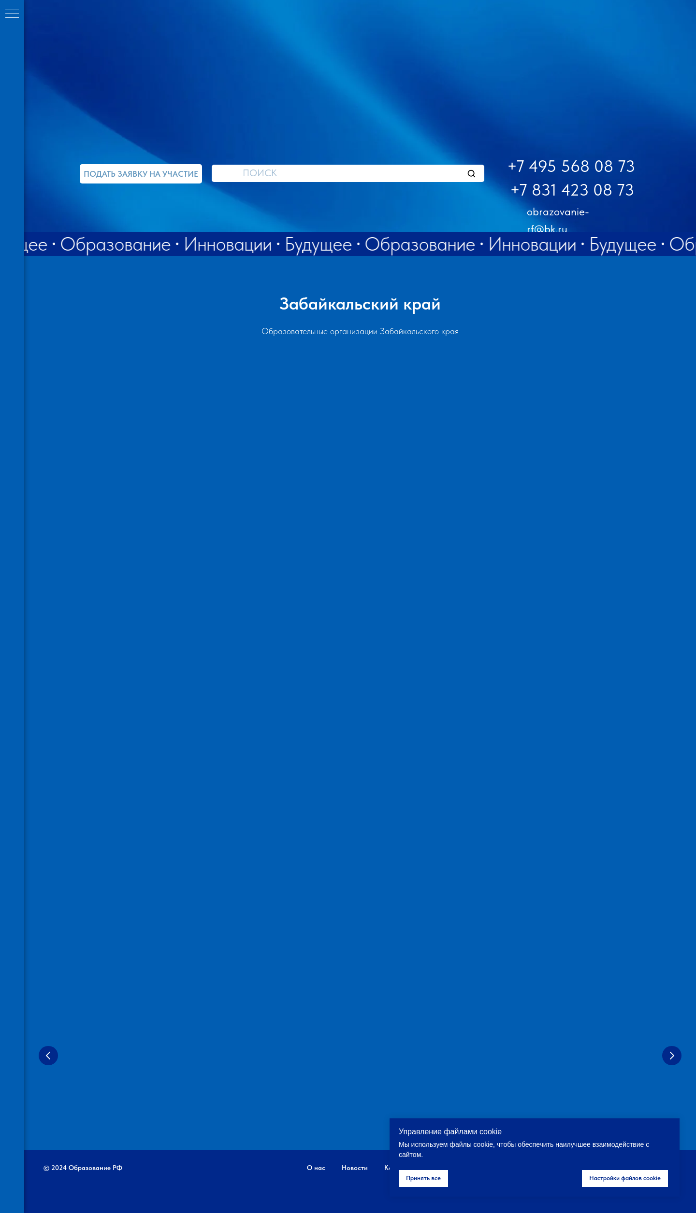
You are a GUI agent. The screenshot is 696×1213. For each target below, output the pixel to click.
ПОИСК (260, 173)
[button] (141, 173)
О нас (316, 1167)
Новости (355, 1167)
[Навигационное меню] (12, 14)
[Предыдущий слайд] (48, 1055)
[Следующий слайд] (672, 1055)
